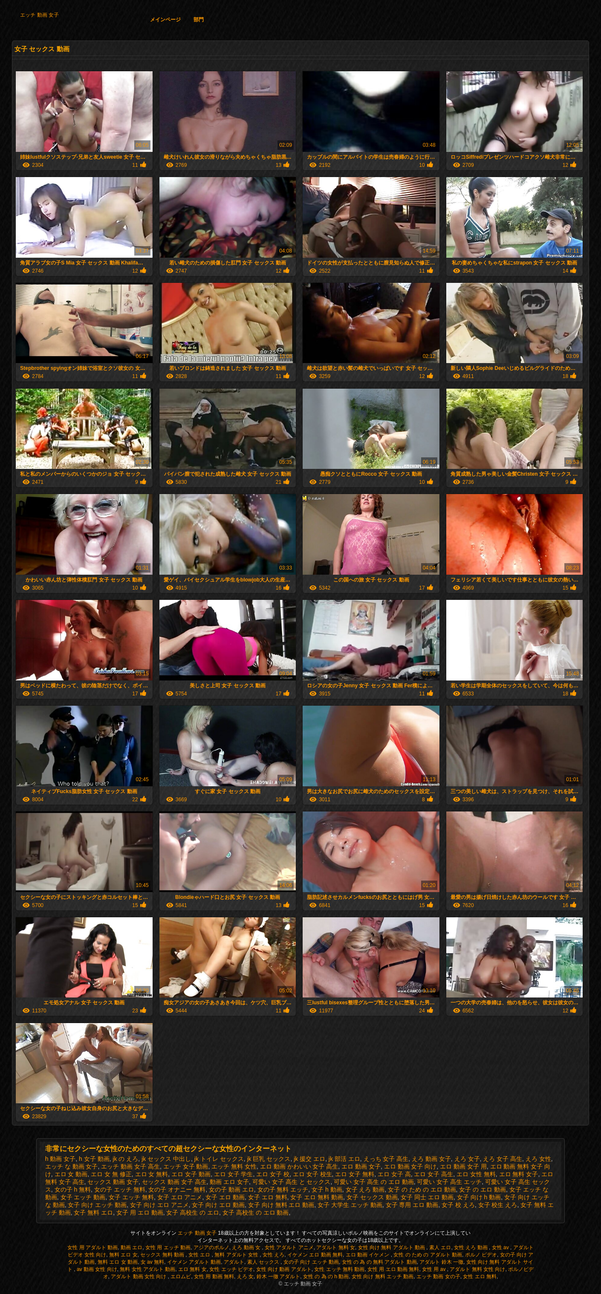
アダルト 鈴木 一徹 (441, 1262)
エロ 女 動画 (71, 1174)
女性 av (501, 1247)
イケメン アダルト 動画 (194, 1262)
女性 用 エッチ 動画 (168, 1247)
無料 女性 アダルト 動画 (147, 1269)
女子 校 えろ (458, 1204)
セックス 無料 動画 (162, 1255)
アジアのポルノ (211, 1247)
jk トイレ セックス (219, 1158)
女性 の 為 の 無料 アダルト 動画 (379, 1262)
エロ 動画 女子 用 (463, 1166)
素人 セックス (264, 1262)
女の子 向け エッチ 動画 (311, 1262)
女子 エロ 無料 (267, 1197)
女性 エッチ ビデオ (231, 1269)
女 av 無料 (152, 1262)
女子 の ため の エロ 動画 (422, 1189)
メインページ (165, 20)
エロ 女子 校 (272, 1174)
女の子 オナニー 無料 (176, 1189)
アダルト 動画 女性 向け (139, 1276)
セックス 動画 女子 (113, 1181)
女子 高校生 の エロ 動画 (255, 1212)
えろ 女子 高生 (502, 1158)
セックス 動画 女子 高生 (174, 1181)
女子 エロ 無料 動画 (316, 1197)
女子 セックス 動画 (372, 1197)
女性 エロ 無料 (480, 1276)
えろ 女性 (538, 1158)
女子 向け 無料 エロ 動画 (281, 1204)
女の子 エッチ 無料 (119, 1189)
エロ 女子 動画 (191, 1174)
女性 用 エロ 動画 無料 (393, 1269)
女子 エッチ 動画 (83, 1197)
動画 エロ (131, 1247)
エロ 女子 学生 (233, 1174)
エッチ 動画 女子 (39, 15)
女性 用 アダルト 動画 (92, 1247)
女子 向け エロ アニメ (159, 1204)
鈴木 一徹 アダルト (278, 1276)
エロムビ (180, 1276)
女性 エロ (200, 1255)
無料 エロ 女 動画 (118, 1262)
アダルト (234, 1262)
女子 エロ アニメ (179, 1197)
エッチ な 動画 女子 (71, 1166)
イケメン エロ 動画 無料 (315, 1255)
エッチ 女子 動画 (185, 1166)
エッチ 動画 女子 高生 (130, 1166)
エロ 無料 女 (192, 1269)
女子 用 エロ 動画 (139, 1212)
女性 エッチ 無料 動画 (339, 1269)
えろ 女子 (467, 1158)
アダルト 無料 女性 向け (477, 1269)
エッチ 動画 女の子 (438, 1276)
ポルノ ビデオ (481, 1255)
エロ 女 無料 (151, 1174)
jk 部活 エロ (344, 1158)
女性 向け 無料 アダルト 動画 (392, 1247)
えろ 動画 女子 (431, 1158)
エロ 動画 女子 (361, 1166)
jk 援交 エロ (309, 1158)
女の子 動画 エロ (231, 1189)
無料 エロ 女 (123, 1255)
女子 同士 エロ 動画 (427, 1197)
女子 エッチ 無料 (131, 1197)
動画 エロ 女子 (229, 1181)
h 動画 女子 (60, 1158)
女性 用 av (434, 1269)
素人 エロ (440, 1247)
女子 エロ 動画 (225, 1197)
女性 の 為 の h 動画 (326, 1276)
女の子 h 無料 (73, 1189)
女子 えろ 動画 (365, 1189)
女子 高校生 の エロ (192, 1212)
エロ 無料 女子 (518, 1174)
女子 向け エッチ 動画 (97, 1204)
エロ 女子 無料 (354, 1174)
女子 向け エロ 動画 (218, 1204)
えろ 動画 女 (247, 1247)
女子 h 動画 (327, 1189)
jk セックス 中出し (166, 1158)
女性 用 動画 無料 (214, 1276)
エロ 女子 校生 (312, 1174)
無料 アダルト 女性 (237, 1255)
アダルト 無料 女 (335, 1247)
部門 (199, 20)
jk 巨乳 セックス (268, 1158)
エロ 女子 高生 (433, 1174)
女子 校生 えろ (497, 1204)
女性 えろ (273, 1255)
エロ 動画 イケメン (368, 1255)
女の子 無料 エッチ (283, 1189)
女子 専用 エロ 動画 (412, 1204)
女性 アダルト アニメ (289, 1247)
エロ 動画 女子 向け (410, 1166)
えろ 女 (245, 1276)
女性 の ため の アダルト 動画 (427, 1255)
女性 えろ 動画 (471, 1247)
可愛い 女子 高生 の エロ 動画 (373, 1181)
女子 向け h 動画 (479, 1197)
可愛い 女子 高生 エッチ (449, 1181)
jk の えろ (125, 1158)
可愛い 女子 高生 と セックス (291, 1181)
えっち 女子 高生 (386, 1158)
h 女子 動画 (94, 1158)
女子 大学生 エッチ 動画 (350, 1204)
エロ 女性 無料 (476, 1174)
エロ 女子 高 (394, 1174)
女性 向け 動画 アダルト (284, 1269)
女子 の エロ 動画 (482, 1189)
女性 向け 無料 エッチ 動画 (382, 1276)
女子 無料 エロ (93, 1212)
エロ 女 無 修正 (111, 1174)
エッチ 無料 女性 (234, 1166)
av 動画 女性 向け (97, 1269)
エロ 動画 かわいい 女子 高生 (299, 1166)
